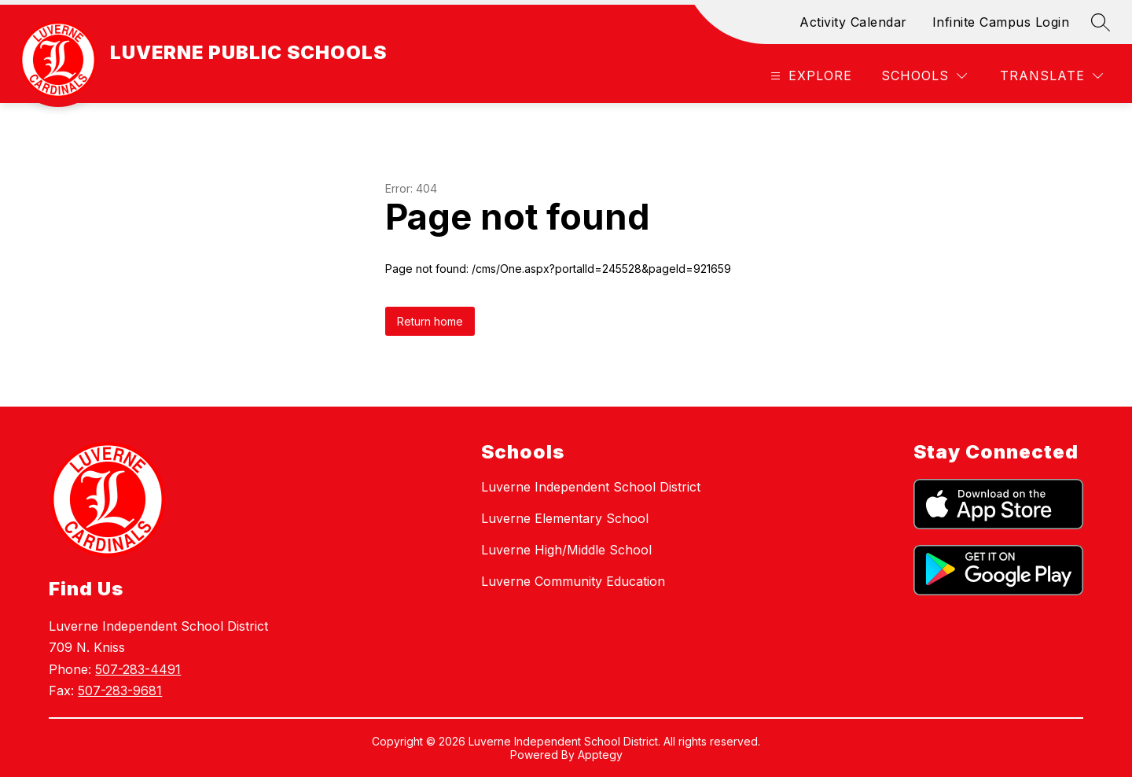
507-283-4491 (138, 669)
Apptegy (600, 754)
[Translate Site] (1051, 76)
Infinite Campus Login (1001, 22)
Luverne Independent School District (590, 487)
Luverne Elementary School (565, 518)
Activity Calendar (853, 22)
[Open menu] (809, 76)
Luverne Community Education (573, 581)
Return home (430, 321)
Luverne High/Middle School (566, 550)
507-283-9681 (120, 690)
